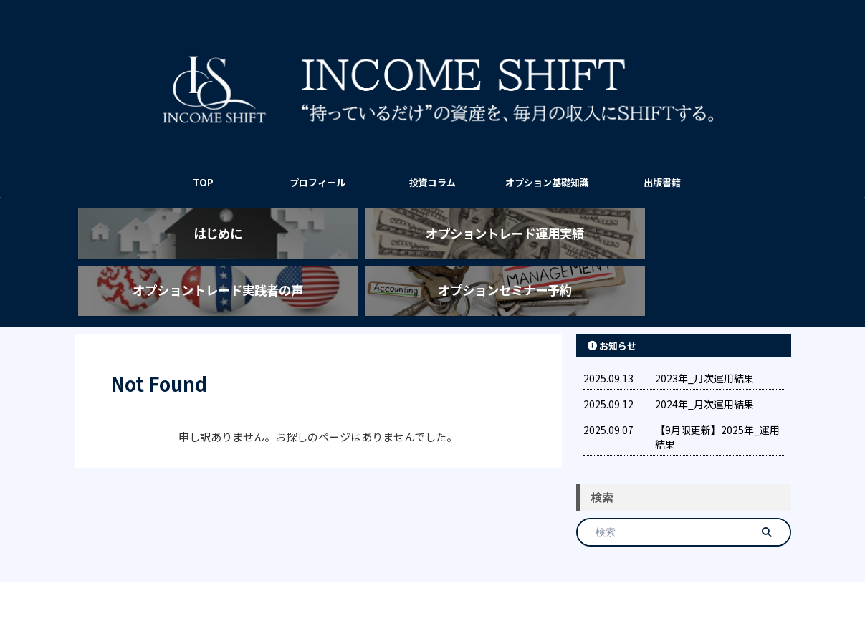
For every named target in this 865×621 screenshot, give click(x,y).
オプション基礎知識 (547, 182)
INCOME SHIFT (433, 575)
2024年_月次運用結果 (704, 368)
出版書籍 (662, 182)
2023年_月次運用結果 (704, 342)
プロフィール (317, 182)
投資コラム (432, 182)
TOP (203, 182)
